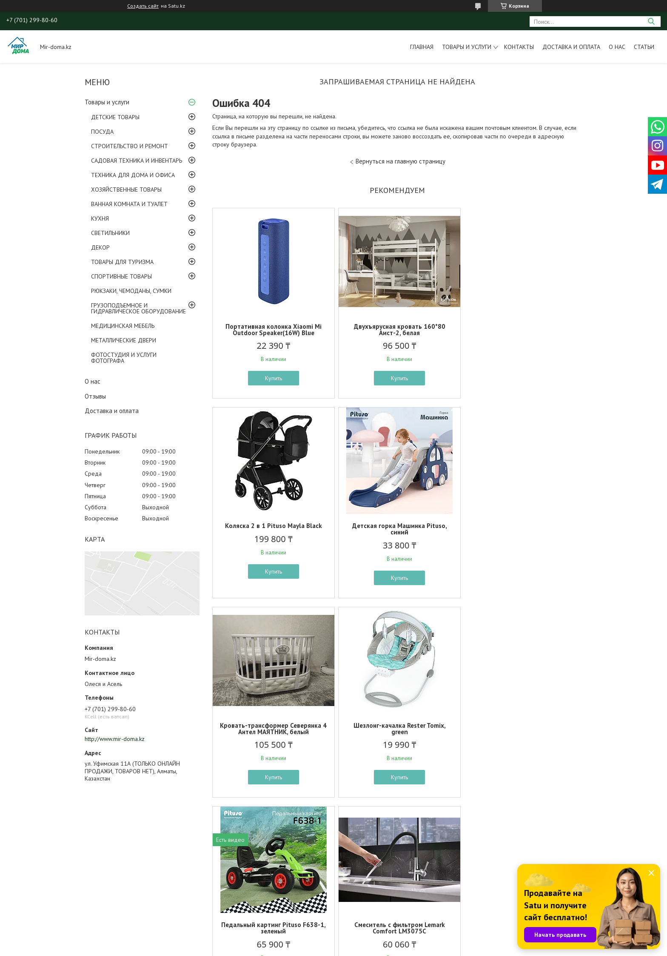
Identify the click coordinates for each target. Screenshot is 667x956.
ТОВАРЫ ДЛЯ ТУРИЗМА (122, 262)
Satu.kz (370, 940)
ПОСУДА (102, 131)
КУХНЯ (100, 218)
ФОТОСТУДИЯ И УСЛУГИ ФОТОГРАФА (124, 358)
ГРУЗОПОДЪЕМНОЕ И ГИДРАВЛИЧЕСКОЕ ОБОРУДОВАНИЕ (138, 308)
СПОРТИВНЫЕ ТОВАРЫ (121, 276)
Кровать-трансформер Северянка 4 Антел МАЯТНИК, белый (397, 528)
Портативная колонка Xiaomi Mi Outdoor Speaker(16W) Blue (273, 329)
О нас (617, 47)
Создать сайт (143, 6)
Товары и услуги (466, 47)
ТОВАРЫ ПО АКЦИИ (77, 873)
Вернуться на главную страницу (400, 161)
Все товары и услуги (394, 818)
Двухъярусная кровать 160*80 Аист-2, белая (397, 329)
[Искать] (651, 21)
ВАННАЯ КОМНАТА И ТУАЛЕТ (129, 204)
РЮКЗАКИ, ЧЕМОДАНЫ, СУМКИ (131, 291)
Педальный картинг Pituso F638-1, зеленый (272, 728)
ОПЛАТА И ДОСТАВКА (80, 903)
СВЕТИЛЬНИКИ (110, 233)
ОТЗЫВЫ (62, 893)
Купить (272, 378)
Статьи (644, 47)
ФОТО (59, 883)
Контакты (519, 47)
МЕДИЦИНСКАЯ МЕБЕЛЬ (122, 326)
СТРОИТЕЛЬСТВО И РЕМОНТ (129, 146)
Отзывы (95, 396)
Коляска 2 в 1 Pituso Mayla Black (521, 326)
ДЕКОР (100, 247)
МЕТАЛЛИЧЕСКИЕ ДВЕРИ (123, 340)
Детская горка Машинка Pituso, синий (272, 528)
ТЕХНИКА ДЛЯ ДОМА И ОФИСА (133, 175)
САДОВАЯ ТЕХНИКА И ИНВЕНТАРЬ (136, 160)
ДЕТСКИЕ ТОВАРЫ (115, 117)
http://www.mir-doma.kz (115, 739)
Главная (421, 47)
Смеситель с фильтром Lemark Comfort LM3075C (397, 728)
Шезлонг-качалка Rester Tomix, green (522, 528)
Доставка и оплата (571, 47)
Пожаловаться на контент (350, 948)
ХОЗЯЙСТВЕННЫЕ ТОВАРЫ (126, 189)
